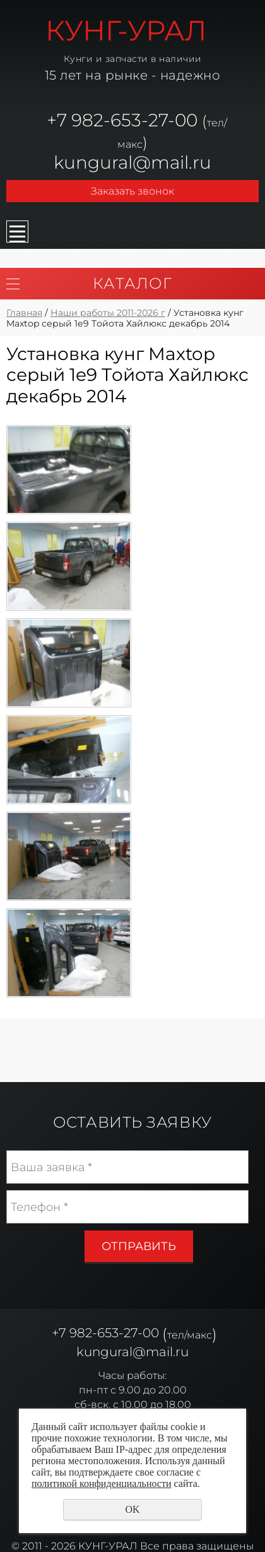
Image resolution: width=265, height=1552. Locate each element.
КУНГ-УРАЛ (126, 30)
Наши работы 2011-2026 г (107, 312)
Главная (24, 312)
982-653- (96, 1333)
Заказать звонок (132, 191)
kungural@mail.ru (132, 162)
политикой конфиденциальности (102, 1483)
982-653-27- (121, 120)
